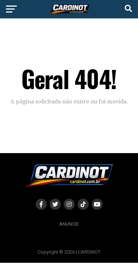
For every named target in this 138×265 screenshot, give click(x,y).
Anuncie (69, 224)
